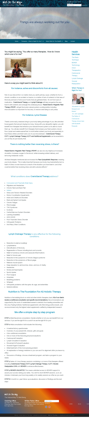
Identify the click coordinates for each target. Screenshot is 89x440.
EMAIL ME (70, 3)
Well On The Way (12, 2)
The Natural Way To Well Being (13, 5)
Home (16, 41)
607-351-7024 (76, 1)
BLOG (79, 404)
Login (72, 415)
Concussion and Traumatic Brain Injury (20, 183)
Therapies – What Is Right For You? (31, 41)
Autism (9, 190)
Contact (73, 41)
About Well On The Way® (53, 41)
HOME (70, 404)
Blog (66, 41)
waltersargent (43, 415)
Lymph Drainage (77, 78)
